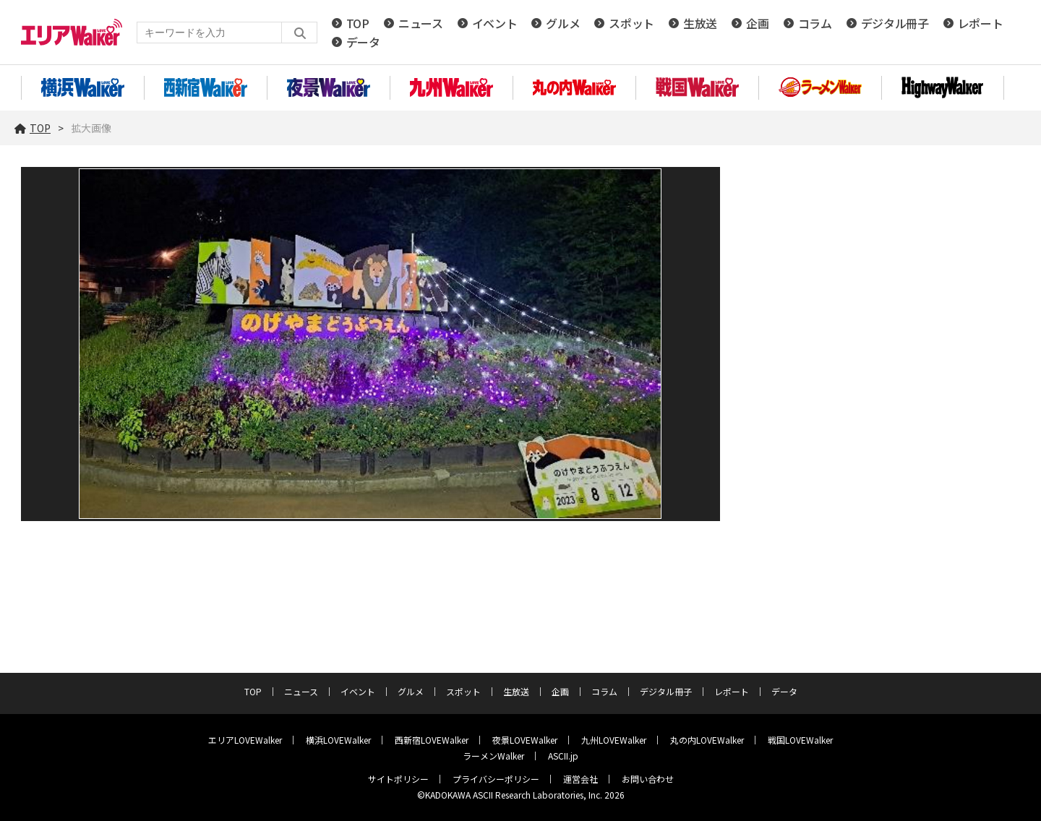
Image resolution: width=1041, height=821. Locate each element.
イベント (495, 23)
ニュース (420, 23)
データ (363, 42)
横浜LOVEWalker (338, 740)
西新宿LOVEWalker (431, 740)
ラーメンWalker (493, 755)
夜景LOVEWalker (524, 740)
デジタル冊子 (895, 23)
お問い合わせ (648, 779)
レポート (980, 23)
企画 (757, 23)
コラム (815, 23)
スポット (631, 23)
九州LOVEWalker (613, 740)
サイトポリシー (398, 779)
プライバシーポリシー (496, 779)
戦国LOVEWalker (800, 740)
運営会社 (580, 779)
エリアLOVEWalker (245, 740)
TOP (357, 23)
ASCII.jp (563, 755)
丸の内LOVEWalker (707, 740)
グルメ (563, 23)
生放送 (700, 23)
